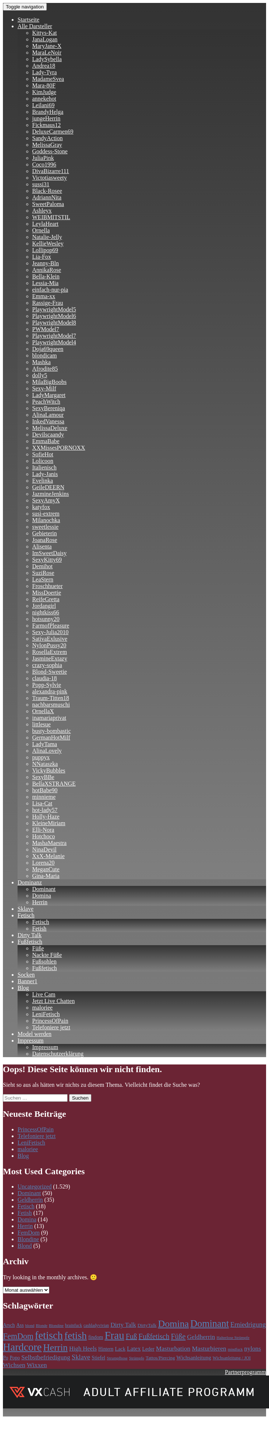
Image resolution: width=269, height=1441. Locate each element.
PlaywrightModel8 (54, 322)
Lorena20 (43, 863)
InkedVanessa (48, 421)
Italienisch (44, 467)
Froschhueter (47, 586)
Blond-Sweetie (49, 672)
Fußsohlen (44, 961)
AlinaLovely (47, 751)
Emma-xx (43, 296)
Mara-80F (44, 85)
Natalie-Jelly (47, 237)
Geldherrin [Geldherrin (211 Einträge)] (201, 1336)
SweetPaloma (48, 204)
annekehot (44, 99)
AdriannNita (46, 197)
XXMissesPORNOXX (58, 448)
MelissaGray (47, 145)
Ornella (41, 230)
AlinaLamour (48, 415)
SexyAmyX (46, 500)
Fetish (39, 928)
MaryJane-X (46, 46)
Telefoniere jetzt (51, 1027)
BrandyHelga (47, 112)
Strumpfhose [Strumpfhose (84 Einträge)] (117, 1358)
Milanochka (46, 520)
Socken (26, 975)
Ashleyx (42, 210)
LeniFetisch (46, 1014)
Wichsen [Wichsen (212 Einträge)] (14, 1365)
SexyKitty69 (47, 560)
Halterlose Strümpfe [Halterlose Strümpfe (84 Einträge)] (232, 1337)
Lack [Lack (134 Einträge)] (120, 1349)
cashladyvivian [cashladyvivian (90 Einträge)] (96, 1325)
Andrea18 (43, 66)
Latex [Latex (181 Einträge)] (134, 1348)
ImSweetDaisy (49, 553)
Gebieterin (44, 533)
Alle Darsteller (35, 26)
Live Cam (44, 994)
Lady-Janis (45, 474)
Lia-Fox (41, 257)
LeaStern (42, 579)
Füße (38, 948)
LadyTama (44, 744)
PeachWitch (46, 401)
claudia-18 (44, 678)
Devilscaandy (48, 434)
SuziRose (43, 573)
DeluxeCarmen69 (52, 131)
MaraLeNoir (46, 52)
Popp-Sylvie (46, 685)
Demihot (42, 566)
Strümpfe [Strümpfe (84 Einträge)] (136, 1358)
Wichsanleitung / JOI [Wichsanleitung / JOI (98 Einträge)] (232, 1357)
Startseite (28, 19)
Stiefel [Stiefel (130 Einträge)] (98, 1357)
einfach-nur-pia (50, 290)
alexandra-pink (49, 691)
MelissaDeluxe (49, 428)
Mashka (41, 362)
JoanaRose (44, 540)
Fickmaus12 (46, 125)
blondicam (44, 355)
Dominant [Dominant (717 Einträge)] (209, 1323)
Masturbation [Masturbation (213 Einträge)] (173, 1348)
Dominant (44, 889)
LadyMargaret (48, 395)
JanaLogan (44, 39)
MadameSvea (48, 79)
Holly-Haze (46, 816)
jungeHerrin (46, 118)
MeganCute (46, 869)
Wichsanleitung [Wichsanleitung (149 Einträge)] (194, 1357)
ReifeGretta (46, 599)
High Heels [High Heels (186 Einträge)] (83, 1348)
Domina (41, 895)
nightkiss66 (45, 612)
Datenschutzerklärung (57, 1054)
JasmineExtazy (49, 658)
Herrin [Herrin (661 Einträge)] (55, 1347)
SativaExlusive (49, 639)
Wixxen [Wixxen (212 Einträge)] (37, 1365)
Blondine (28, 1239)
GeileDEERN (48, 487)
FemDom (28, 1232)
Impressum (30, 1040)
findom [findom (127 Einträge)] (95, 1337)
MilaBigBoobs (49, 382)
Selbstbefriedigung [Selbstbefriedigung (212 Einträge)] (45, 1357)
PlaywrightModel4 (54, 342)
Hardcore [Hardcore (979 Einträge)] (22, 1347)
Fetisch (26, 915)
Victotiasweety (49, 178)
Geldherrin (30, 1200)
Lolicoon (42, 461)
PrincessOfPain (50, 1021)
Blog (23, 988)
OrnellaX (43, 711)
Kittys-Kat (44, 33)
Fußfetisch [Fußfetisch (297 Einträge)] (154, 1336)
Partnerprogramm (245, 1372)
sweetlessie (45, 527)
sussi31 (40, 184)
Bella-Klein (46, 276)
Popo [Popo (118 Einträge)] (15, 1357)
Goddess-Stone (50, 151)
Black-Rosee (47, 191)
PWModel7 (45, 329)
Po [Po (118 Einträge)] (5, 1357)
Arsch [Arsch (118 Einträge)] (9, 1325)
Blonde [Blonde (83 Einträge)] (42, 1325)
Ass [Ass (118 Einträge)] (20, 1325)
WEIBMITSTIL (51, 217)
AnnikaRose (46, 270)
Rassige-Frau (47, 303)
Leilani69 (43, 105)
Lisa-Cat (42, 803)
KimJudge (44, 92)
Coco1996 (44, 164)
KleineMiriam (48, 823)
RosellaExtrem (49, 652)
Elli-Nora (43, 830)
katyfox (41, 507)
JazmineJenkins (50, 494)
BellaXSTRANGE (54, 784)
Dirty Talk (30, 935)
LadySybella (47, 59)
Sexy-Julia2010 (50, 632)
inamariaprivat (49, 718)
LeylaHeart (45, 224)
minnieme (44, 797)
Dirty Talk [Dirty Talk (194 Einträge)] (123, 1324)
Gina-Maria (46, 876)
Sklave (26, 909)
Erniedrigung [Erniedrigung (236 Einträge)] (248, 1324)
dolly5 (39, 375)
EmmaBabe (46, 441)
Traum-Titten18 (50, 698)
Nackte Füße (47, 955)
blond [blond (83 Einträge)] (29, 1325)
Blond (25, 1246)
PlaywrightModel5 (54, 309)
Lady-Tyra (44, 72)
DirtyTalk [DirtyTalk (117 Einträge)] (146, 1325)
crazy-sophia (47, 665)
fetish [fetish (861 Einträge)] (75, 1335)
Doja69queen (47, 349)
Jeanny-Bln (45, 263)
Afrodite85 (45, 369)
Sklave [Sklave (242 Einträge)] (81, 1357)
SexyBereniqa (48, 408)
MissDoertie (46, 593)
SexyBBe (43, 777)
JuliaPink (43, 158)
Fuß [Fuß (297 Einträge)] (131, 1336)
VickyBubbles (48, 770)
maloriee (42, 1007)
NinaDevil (44, 849)
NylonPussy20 (49, 645)
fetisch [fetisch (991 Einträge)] (49, 1335)
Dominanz (30, 882)
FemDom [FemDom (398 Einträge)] (18, 1336)
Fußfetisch (30, 942)
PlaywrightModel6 (54, 316)
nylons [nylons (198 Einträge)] (252, 1348)
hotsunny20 (46, 619)
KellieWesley (48, 243)
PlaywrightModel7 (54, 336)
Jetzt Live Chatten (53, 1001)
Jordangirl (44, 606)
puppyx (41, 757)
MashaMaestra (49, 843)
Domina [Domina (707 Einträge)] (173, 1323)
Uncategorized (35, 1186)
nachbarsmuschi (51, 704)
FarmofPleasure (50, 625)
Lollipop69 (45, 250)
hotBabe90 (44, 790)
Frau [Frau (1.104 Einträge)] (114, 1335)
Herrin (40, 902)
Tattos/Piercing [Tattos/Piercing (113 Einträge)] (160, 1357)
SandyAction (47, 138)
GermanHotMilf (51, 737)
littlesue (41, 724)
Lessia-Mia (45, 283)
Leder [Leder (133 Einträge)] (148, 1349)
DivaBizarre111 (50, 171)
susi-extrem (46, 513)
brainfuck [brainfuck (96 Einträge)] (73, 1325)
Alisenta (42, 546)
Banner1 (27, 981)
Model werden (35, 1034)
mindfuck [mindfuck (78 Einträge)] (235, 1349)
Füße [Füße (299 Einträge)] (178, 1336)
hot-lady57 (44, 810)
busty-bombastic (51, 731)
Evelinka (42, 481)
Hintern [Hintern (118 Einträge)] (106, 1349)
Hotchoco (43, 836)
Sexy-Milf (44, 388)
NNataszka (45, 764)
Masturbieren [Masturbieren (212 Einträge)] (209, 1348)
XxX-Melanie (48, 856)
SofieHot (42, 454)
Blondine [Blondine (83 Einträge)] (56, 1325)
